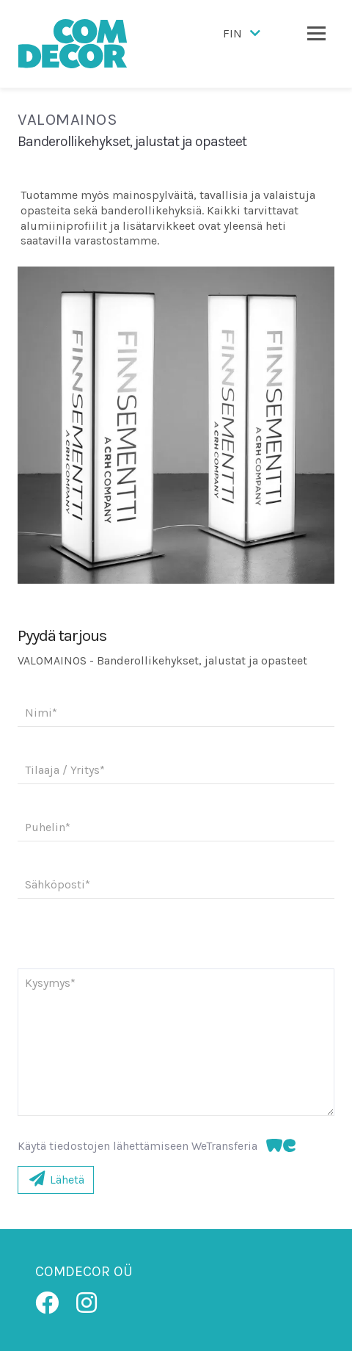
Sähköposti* (57, 884)
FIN (243, 33)
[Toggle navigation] (316, 33)
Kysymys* (50, 983)
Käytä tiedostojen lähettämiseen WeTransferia (157, 1146)
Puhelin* (47, 827)
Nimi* (41, 713)
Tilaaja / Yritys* (65, 770)
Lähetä (55, 1180)
